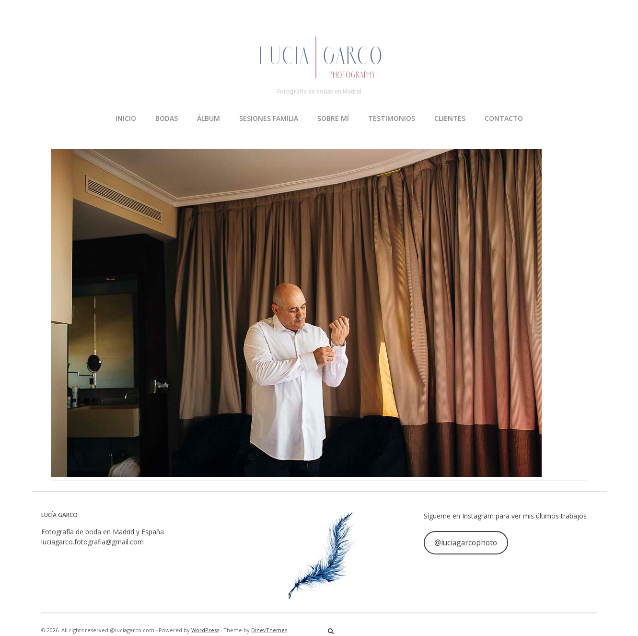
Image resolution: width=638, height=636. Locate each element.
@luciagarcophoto (465, 542)
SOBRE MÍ (333, 118)
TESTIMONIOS (391, 118)
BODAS (166, 118)
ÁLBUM (208, 118)
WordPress (205, 630)
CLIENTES (449, 118)
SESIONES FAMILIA (268, 118)
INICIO (126, 118)
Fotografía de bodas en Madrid (319, 91)
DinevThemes (269, 630)
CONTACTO (504, 118)
